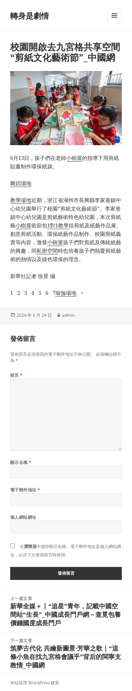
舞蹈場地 (20, 183)
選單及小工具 (114, 22)
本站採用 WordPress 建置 (34, 683)
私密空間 (47, 250)
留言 (16, 375)
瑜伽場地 (65, 292)
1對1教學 (58, 225)
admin (68, 315)
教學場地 (20, 200)
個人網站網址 (23, 517)
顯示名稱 (21, 462)
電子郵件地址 (25, 490)
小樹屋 (74, 157)
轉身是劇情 (29, 15)
